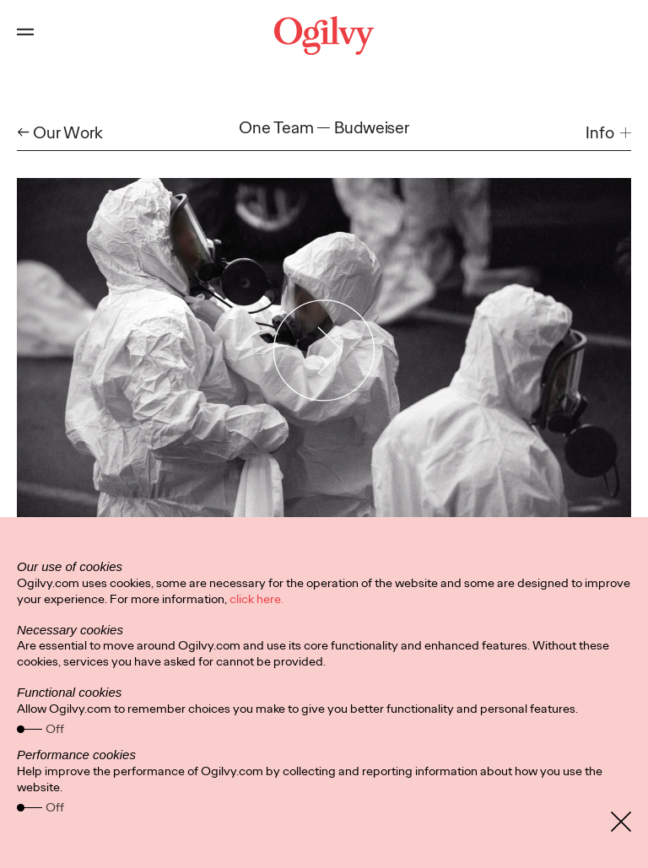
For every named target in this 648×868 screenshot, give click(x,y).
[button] (608, 132)
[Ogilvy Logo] (324, 35)
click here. (257, 598)
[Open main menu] (25, 35)
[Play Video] (324, 351)
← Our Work (60, 132)
